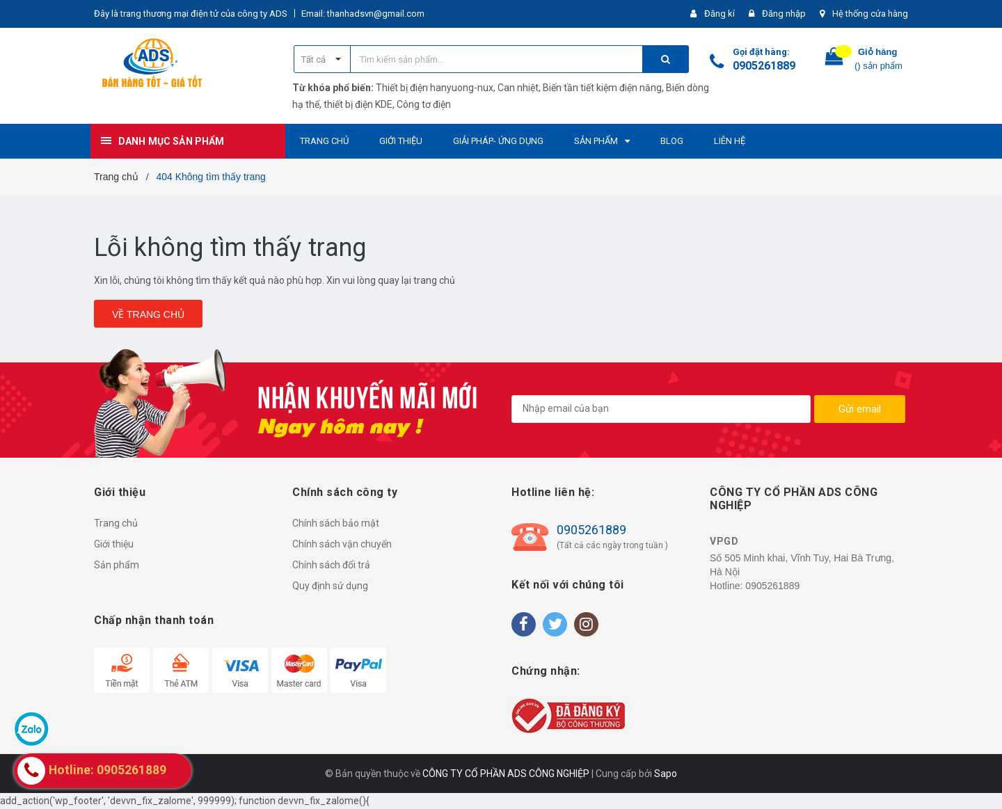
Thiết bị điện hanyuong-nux (434, 87)
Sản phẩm (116, 564)
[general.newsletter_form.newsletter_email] (661, 409)
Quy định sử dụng (330, 585)
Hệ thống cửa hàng (870, 13)
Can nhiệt (518, 87)
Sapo (665, 773)
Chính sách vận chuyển (342, 544)
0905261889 (764, 65)
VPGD (724, 541)
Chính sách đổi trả (331, 564)
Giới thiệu (114, 544)
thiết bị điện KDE (358, 104)
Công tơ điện (424, 104)
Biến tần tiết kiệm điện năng (602, 87)
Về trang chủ (148, 314)
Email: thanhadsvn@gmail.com (362, 13)
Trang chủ (116, 523)
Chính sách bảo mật (335, 523)
